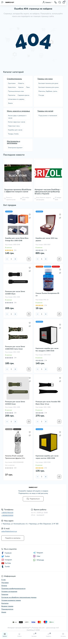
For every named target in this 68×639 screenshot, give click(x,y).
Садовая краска (23, 95)
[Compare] (30, 218)
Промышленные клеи (16, 91)
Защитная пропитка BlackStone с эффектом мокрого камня (17, 191)
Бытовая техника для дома (48, 83)
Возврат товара (7, 606)
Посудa (41, 95)
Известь (21, 83)
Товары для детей (45, 111)
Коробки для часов (15, 130)
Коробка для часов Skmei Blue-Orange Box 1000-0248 (17, 239)
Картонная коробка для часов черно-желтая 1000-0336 (47, 457)
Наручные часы (14, 126)
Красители (12, 87)
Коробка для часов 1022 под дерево (46, 239)
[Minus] (7, 259)
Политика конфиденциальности (13, 588)
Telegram (38, 553)
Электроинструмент (15, 148)
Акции (3, 612)
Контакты (4, 603)
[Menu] (2, 2)
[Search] (60, 2)
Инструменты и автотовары (13, 142)
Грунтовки (12, 83)
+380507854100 (7, 513)
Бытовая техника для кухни (48, 87)
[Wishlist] (30, 214)
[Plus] (15, 259)
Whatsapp (38, 560)
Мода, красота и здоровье (18, 111)
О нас (3, 580)
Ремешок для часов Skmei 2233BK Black (15, 292)
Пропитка (11, 95)
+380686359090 (7, 515)
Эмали (10, 103)
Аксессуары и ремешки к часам (17, 117)
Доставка (5, 583)
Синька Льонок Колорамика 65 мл (47, 294)
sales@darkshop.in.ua (9, 531)
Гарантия (4, 594)
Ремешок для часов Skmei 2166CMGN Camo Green (15, 347)
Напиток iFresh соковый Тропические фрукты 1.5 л (15, 457)
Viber (36, 556)
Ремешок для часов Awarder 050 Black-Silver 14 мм (48, 403)
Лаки (28, 87)
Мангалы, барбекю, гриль (47, 91)
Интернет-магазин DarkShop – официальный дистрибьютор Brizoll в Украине (48, 192)
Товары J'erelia (13, 134)
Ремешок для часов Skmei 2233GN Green (15, 403)
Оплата (4, 585)
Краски (21, 87)
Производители (7, 609)
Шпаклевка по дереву (16, 99)
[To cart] (29, 259)
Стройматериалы (14, 79)
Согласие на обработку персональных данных (18, 597)
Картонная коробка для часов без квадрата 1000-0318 (47, 349)
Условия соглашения (9, 591)
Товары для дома (45, 79)
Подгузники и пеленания (47, 116)
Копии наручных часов (16, 122)
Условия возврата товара (11, 600)
